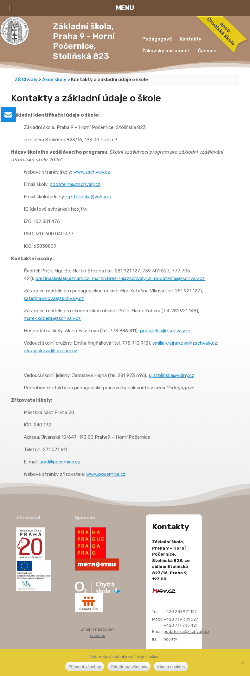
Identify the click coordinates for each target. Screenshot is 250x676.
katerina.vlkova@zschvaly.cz (54, 298)
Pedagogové (157, 39)
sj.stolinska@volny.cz (89, 197)
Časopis (207, 51)
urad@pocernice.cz (60, 462)
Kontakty (191, 39)
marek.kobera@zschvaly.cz (52, 318)
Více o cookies (171, 666)
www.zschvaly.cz (91, 172)
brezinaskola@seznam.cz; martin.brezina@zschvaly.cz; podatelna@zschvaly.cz (120, 278)
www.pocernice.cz (105, 474)
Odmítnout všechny (129, 666)
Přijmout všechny (84, 666)
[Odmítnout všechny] (242, 662)
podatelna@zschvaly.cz (75, 184)
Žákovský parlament (166, 51)
